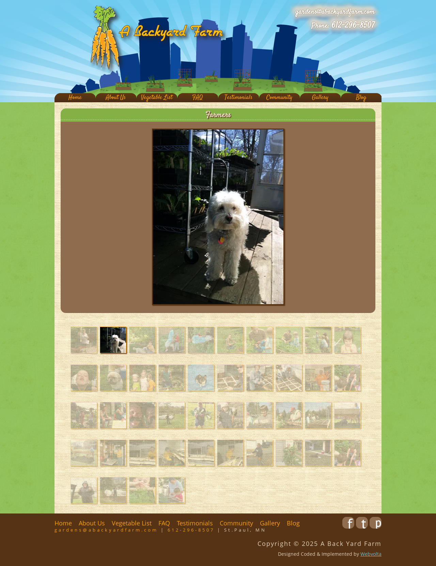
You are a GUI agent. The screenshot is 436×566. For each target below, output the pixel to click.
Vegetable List (156, 97)
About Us (116, 97)
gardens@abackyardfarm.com (335, 12)
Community (279, 97)
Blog (361, 97)
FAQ (197, 97)
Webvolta (371, 554)
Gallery (320, 97)
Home (75, 97)
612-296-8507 (353, 25)
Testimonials (238, 97)
